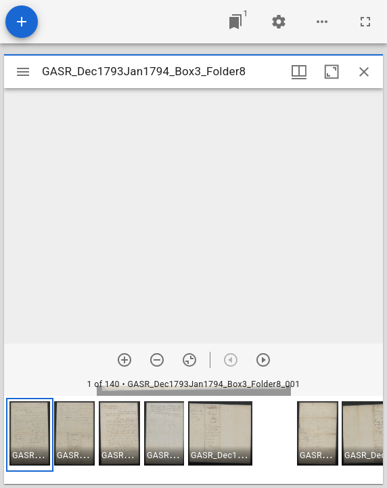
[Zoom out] (157, 360)
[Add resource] (21, 21)
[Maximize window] (331, 72)
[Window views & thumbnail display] (299, 72)
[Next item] (263, 360)
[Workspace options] (322, 21)
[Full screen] (365, 21)
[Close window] (364, 72)
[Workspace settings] (279, 21)
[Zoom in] (124, 360)
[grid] (193, 440)
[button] (29, 434)
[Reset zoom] (189, 360)
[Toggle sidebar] (23, 72)
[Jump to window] (235, 21)
